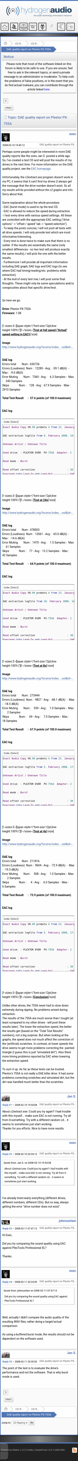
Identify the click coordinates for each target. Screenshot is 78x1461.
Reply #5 (7, 1361)
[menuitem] (8, 108)
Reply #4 (7, 1282)
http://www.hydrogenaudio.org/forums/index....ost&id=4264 (38, 347)
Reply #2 (7, 1154)
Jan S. (71, 1096)
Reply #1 (7, 1105)
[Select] (14, 422)
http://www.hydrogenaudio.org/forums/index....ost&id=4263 (38, 512)
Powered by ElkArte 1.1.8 (13, 1450)
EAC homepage (41, 168)
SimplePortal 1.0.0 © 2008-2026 (50, 1450)
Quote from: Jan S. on (27, 1162)
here (47, 89)
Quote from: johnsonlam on (30, 1290)
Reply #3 (7, 1228)
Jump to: (6, 1422)
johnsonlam (67, 1221)
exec (72, 134)
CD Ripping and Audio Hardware (19, 43)
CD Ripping (35, 43)
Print (8, 108)
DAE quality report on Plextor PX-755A (28, 49)
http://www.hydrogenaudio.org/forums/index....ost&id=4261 (38, 844)
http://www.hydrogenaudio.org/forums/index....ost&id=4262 (38, 678)
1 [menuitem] (5, 101)
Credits (30, 1450)
